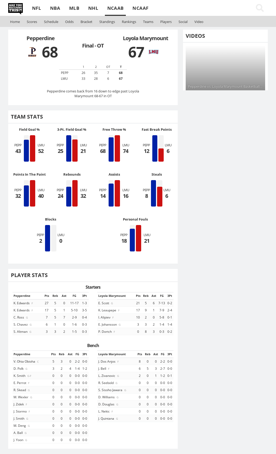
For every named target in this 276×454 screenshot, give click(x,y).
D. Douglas (108, 404)
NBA (55, 8)
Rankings (129, 21)
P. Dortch (107, 331)
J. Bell (104, 368)
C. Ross (21, 317)
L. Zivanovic (109, 375)
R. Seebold (108, 383)
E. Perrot (22, 383)
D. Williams (108, 397)
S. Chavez (23, 324)
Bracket (86, 21)
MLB (74, 8)
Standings (107, 21)
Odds (69, 21)
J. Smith (21, 418)
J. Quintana (108, 418)
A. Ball (20, 432)
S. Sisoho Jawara (112, 390)
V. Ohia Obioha (26, 361)
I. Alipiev (106, 317)
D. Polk (21, 368)
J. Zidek (21, 404)
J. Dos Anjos (108, 361)
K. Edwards (24, 303)
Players (166, 21)
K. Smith (23, 375)
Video (198, 21)
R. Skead (22, 390)
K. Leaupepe (109, 310)
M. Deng (22, 425)
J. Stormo (22, 411)
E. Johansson (109, 324)
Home (15, 21)
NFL (36, 8)
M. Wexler (23, 397)
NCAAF (140, 8)
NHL (93, 8)
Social (183, 21)
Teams (148, 21)
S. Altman (23, 331)
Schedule (51, 21)
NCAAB (115, 8)
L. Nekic (106, 411)
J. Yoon (21, 440)
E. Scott (106, 303)
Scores (32, 21)
